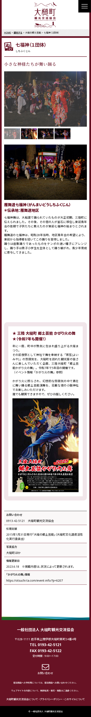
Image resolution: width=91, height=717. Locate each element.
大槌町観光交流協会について (22, 699)
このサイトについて (74, 699)
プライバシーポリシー (51, 699)
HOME (7, 32)
